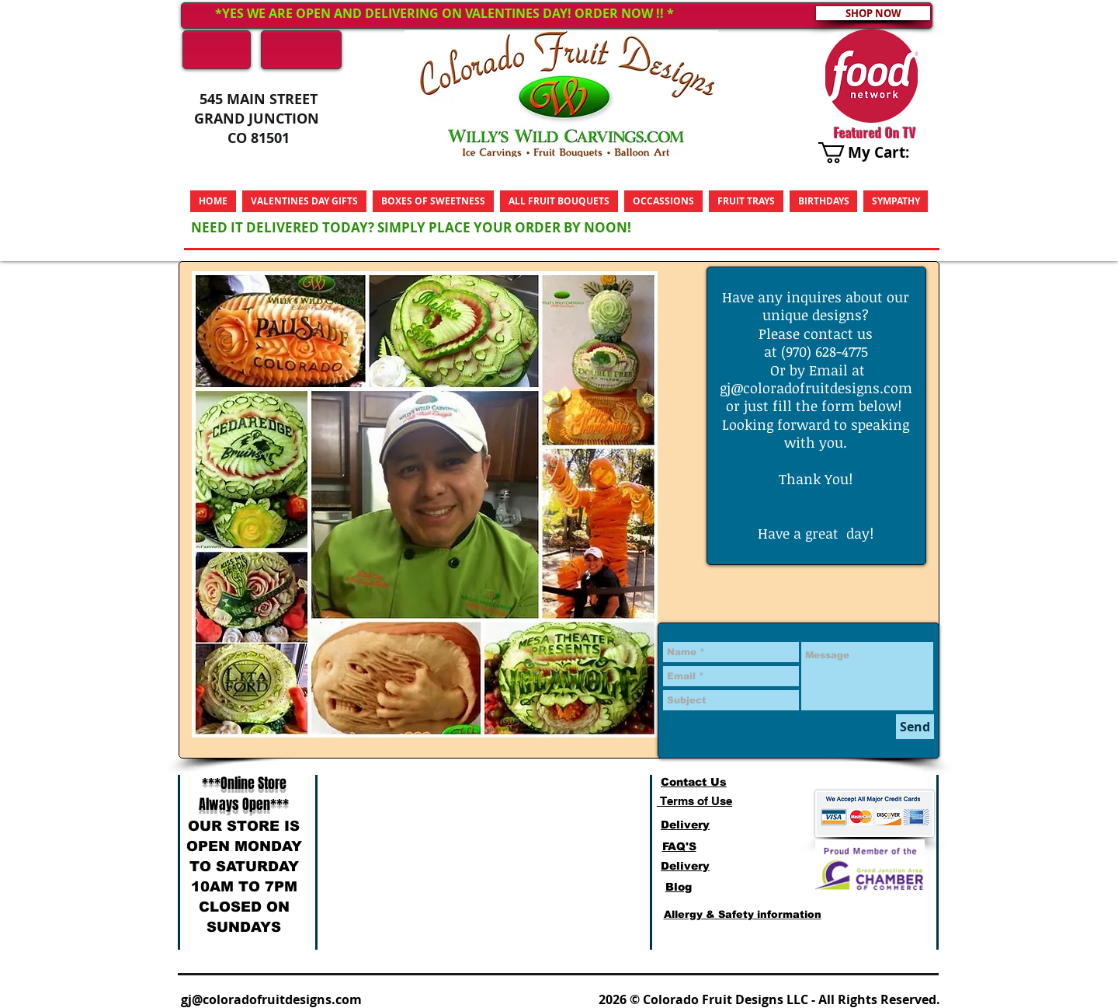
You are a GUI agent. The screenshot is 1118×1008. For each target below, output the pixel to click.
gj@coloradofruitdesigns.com (816, 387)
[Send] (915, 726)
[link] (875, 152)
